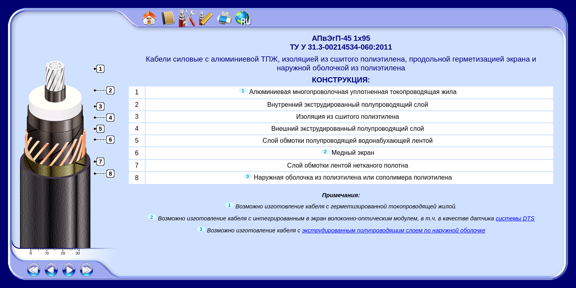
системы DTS (515, 218)
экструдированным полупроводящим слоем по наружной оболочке (393, 230)
